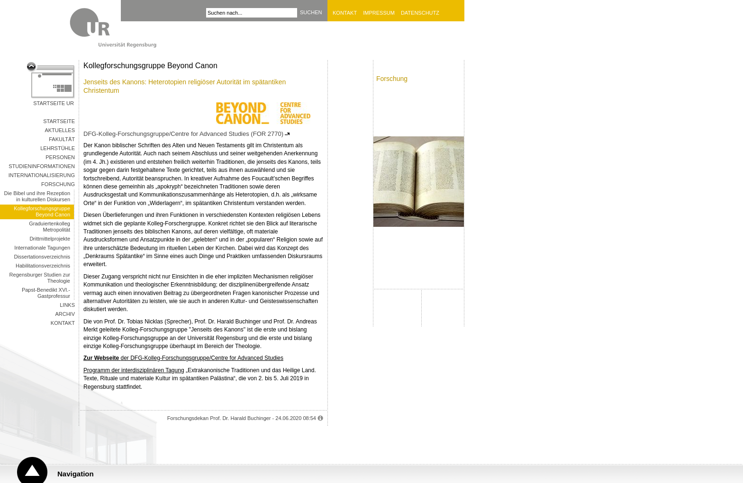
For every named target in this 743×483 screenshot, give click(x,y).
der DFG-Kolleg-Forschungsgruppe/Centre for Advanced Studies (183, 358)
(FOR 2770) (267, 133)
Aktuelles (60, 130)
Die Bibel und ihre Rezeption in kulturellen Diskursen (37, 196)
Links (67, 305)
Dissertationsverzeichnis (42, 256)
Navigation (75, 474)
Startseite (59, 121)
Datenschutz (420, 13)
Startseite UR (53, 103)
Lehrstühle (57, 148)
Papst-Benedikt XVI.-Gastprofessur (46, 293)
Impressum (379, 13)
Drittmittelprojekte (49, 239)
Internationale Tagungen (42, 247)
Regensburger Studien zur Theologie (39, 278)
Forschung (58, 184)
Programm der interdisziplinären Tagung (133, 370)
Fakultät (62, 139)
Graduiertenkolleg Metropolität (49, 227)
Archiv (65, 314)
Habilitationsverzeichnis (43, 265)
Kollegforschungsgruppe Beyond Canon (42, 211)
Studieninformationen (42, 166)
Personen (60, 157)
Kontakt (345, 13)
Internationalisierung (42, 175)
